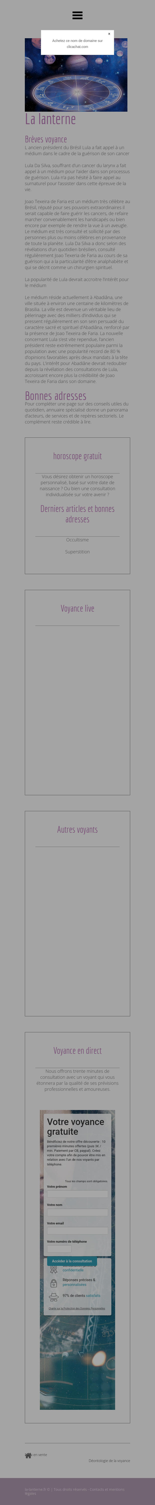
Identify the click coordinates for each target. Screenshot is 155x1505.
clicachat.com (77, 47)
